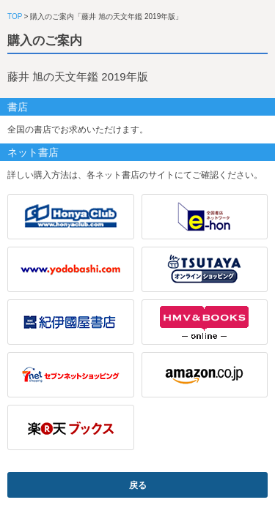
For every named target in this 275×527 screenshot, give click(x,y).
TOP (14, 16)
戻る (138, 485)
